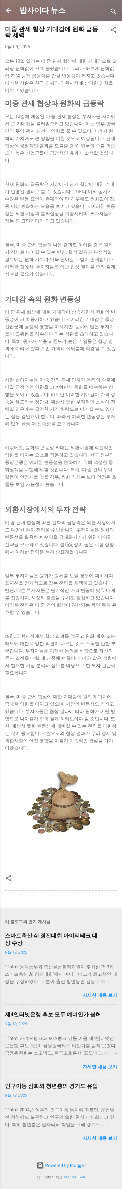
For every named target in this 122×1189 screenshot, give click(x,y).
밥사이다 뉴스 (42, 10)
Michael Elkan (74, 1177)
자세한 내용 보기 (100, 995)
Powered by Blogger (61, 1165)
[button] (113, 30)
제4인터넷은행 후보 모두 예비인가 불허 (53, 1014)
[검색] (113, 12)
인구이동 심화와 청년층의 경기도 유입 (51, 1086)
